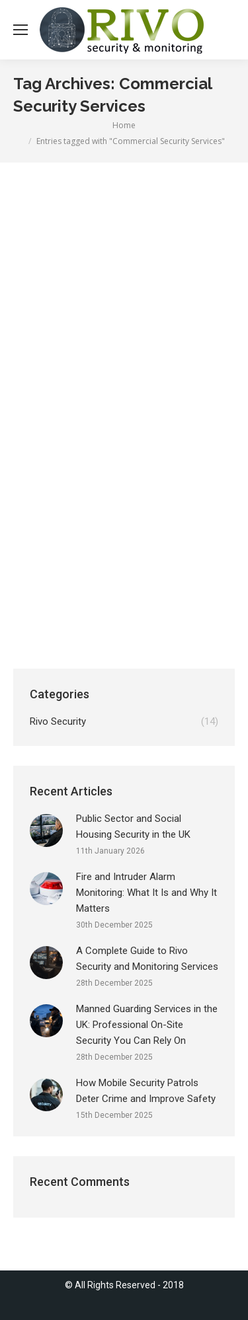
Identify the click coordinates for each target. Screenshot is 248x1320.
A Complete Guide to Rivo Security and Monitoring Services (147, 958)
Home (124, 125)
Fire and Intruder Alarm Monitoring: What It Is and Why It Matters (146, 892)
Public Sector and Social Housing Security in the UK (133, 826)
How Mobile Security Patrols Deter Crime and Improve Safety (146, 1091)
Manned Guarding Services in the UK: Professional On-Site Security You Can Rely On (147, 1024)
